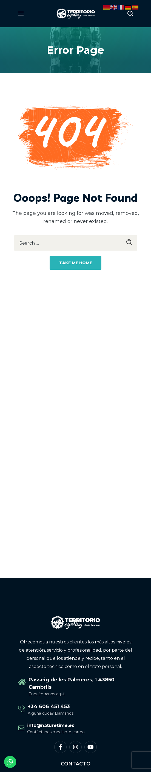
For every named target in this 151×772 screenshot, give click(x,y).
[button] (130, 13)
